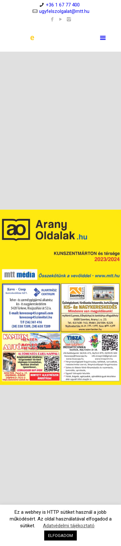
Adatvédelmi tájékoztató (69, 526)
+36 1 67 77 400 (63, 5)
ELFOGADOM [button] (60, 535)
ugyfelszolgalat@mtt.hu (64, 11)
